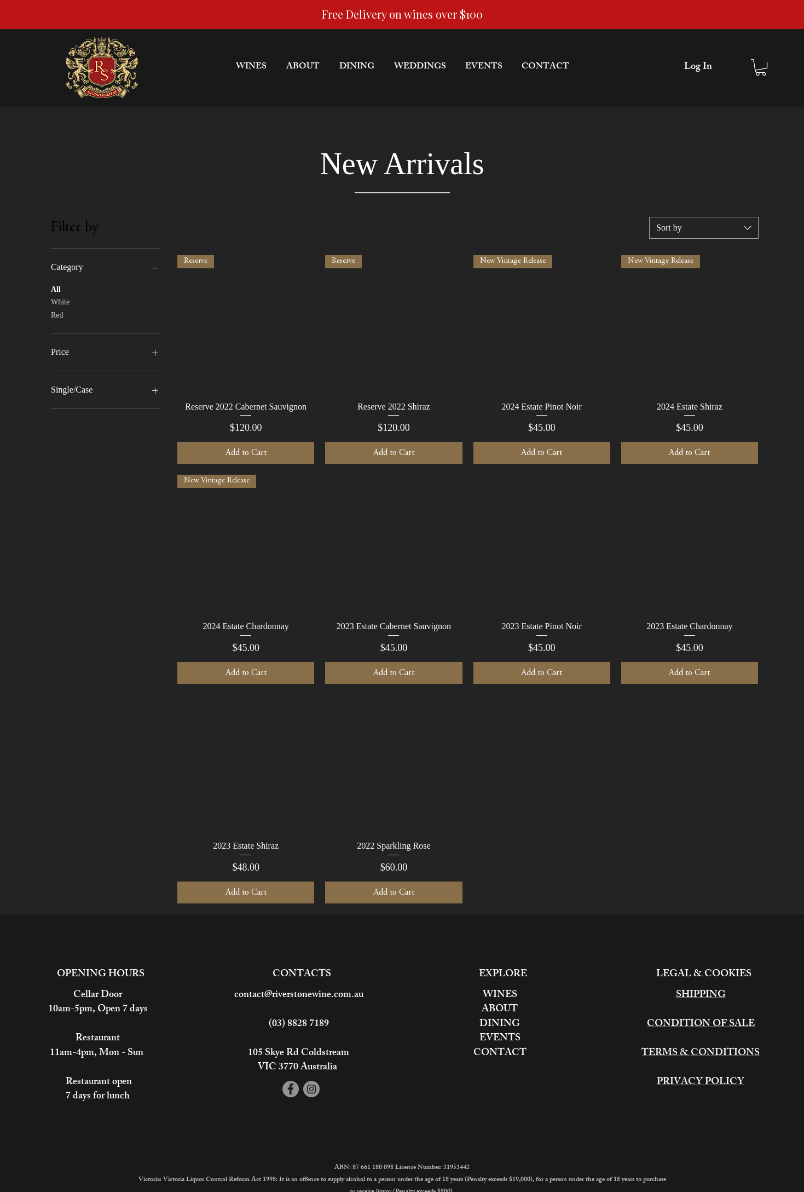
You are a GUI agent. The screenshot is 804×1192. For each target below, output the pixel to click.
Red (57, 314)
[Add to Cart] (245, 453)
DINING (499, 1024)
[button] (761, 67)
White (60, 301)
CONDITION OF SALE (701, 1024)
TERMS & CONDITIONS (700, 1053)
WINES (500, 995)
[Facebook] (290, 1089)
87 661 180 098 (373, 1168)
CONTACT (500, 1053)
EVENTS (499, 1038)
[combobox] (704, 228)
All (56, 288)
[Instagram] (311, 1089)
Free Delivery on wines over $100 (402, 14)
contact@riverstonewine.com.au (298, 995)
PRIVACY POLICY (700, 1082)
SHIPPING (701, 995)
